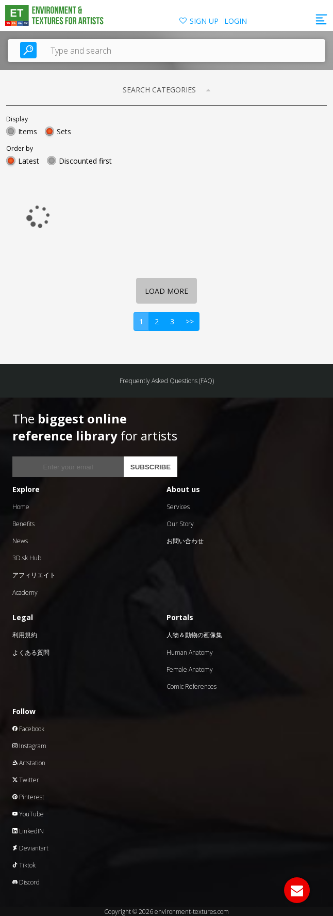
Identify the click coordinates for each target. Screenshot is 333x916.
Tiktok (24, 865)
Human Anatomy (189, 652)
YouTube (28, 814)
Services (178, 506)
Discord (26, 882)
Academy (25, 592)
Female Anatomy (189, 669)
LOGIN (235, 21)
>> (190, 321)
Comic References (191, 686)
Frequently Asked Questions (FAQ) (167, 380)
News (20, 540)
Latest (28, 161)
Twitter (25, 780)
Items (27, 131)
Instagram (29, 745)
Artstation (28, 763)
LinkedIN (28, 831)
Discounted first (85, 161)
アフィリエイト (34, 575)
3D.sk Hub (26, 558)
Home (20, 506)
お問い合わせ (185, 540)
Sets (64, 131)
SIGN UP (204, 21)
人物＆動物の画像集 (194, 634)
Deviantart (30, 848)
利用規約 (24, 634)
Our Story (180, 523)
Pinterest (28, 797)
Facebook (28, 728)
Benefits (23, 523)
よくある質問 (30, 652)
